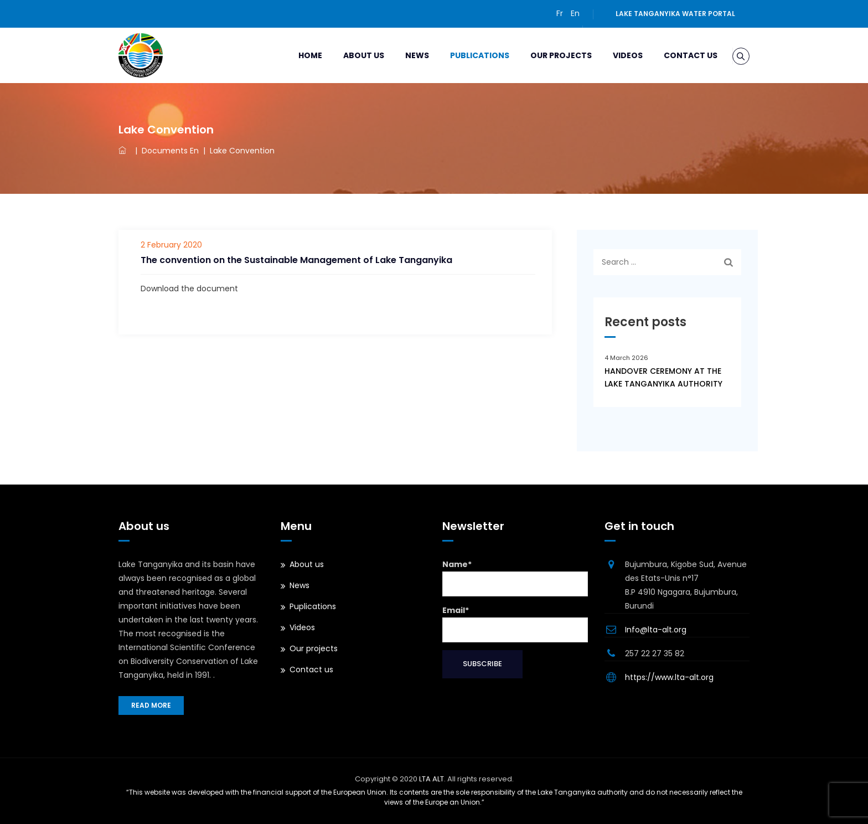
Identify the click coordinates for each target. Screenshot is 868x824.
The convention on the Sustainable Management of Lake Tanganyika (296, 260)
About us (349, 55)
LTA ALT (431, 779)
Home (296, 55)
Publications (465, 55)
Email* (515, 623)
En (575, 13)
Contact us (676, 55)
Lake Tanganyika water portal (675, 13)
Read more (151, 705)
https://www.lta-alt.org (669, 677)
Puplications (313, 606)
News (403, 55)
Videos (613, 55)
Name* (515, 577)
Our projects (546, 55)
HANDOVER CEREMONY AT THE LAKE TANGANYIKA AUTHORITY (663, 377)
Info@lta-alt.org (655, 629)
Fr (559, 13)
